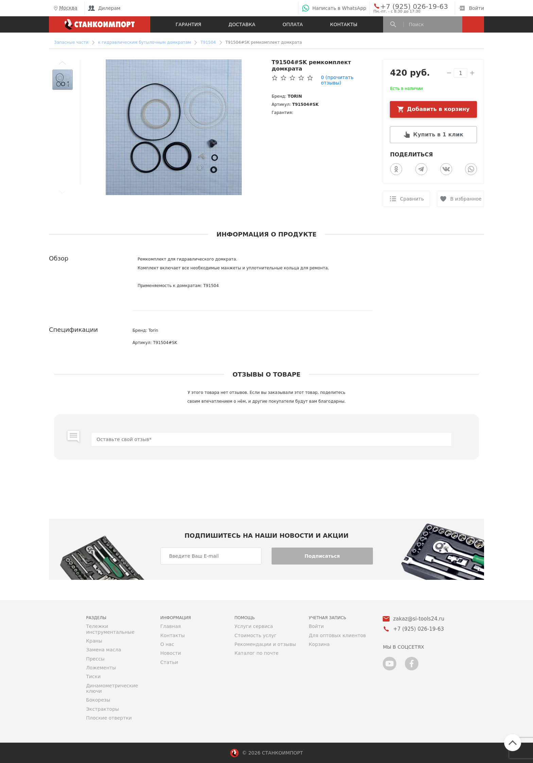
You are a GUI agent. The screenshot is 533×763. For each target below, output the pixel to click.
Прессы (95, 659)
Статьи (169, 662)
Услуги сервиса (254, 626)
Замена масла (103, 649)
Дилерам (104, 8)
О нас (167, 644)
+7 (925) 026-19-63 (406, 6)
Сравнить (412, 199)
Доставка (241, 24)
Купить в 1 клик (438, 134)
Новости (170, 653)
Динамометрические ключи (112, 688)
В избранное (466, 199)
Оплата (292, 24)
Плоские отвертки (109, 718)
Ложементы (101, 667)
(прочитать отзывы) (337, 80)
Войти (471, 8)
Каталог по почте (257, 653)
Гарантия (188, 24)
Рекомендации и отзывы (265, 644)
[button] (62, 62)
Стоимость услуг (256, 635)
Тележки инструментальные (110, 629)
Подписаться (322, 556)
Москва (65, 8)
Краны (94, 641)
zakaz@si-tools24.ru (418, 619)
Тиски (93, 676)
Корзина (319, 644)
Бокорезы (98, 700)
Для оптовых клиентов (337, 635)
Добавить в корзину (438, 109)
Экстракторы (102, 709)
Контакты (343, 24)
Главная (170, 626)
